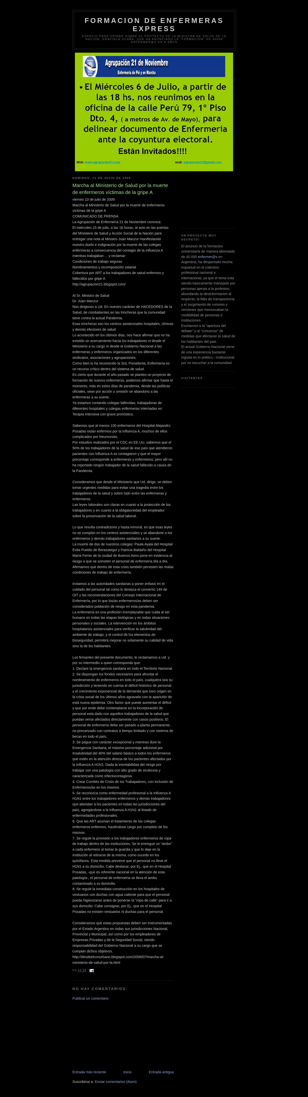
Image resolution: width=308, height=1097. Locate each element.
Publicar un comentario (90, 998)
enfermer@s (208, 257)
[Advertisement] (109, 1035)
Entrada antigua (161, 1072)
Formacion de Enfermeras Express (154, 25)
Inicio (127, 1072)
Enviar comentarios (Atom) (116, 1082)
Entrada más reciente (89, 1072)
